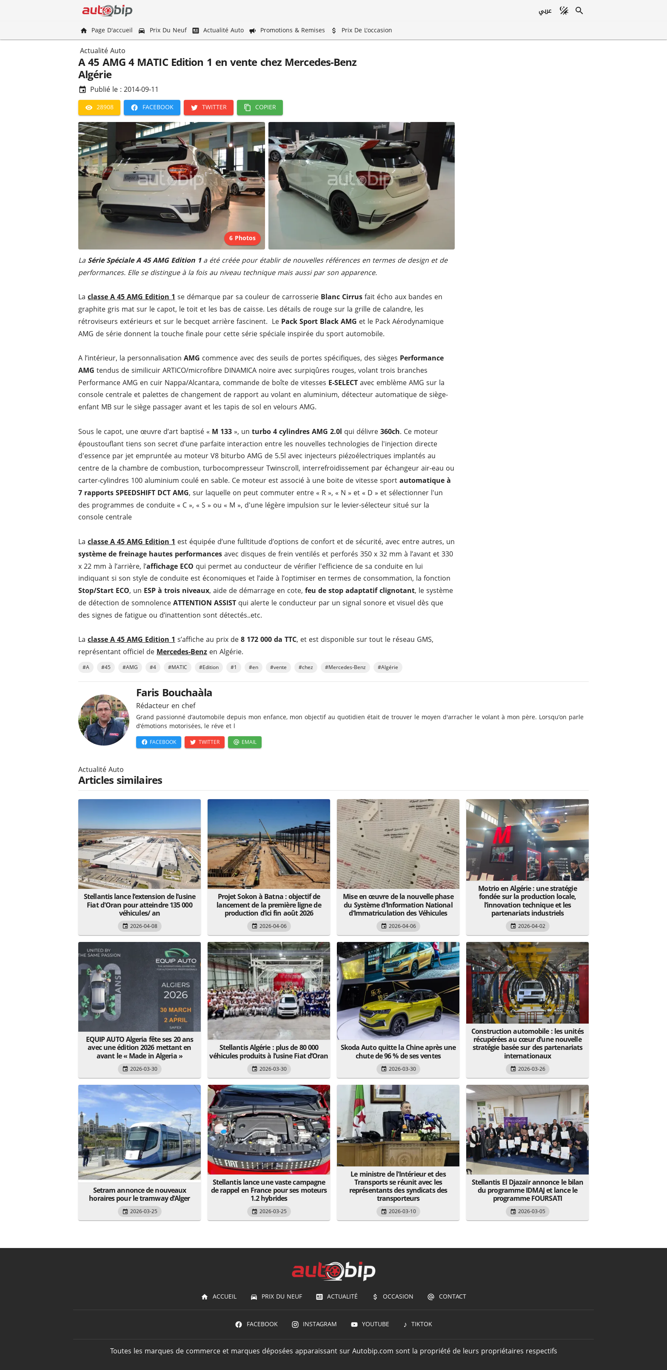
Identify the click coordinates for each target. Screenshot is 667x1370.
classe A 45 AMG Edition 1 (131, 296)
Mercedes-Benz (182, 651)
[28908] (99, 107)
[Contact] (446, 1297)
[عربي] (545, 10)
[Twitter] (209, 107)
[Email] (245, 742)
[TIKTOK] (417, 1324)
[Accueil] (218, 1297)
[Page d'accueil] (107, 30)
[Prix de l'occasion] (362, 30)
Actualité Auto (102, 51)
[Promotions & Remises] (287, 30)
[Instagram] (314, 1324)
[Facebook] (152, 107)
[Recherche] (579, 10)
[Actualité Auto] (218, 30)
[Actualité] (337, 1297)
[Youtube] (370, 1324)
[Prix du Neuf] (163, 30)
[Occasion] (392, 1297)
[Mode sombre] (564, 10)
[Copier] (260, 107)
